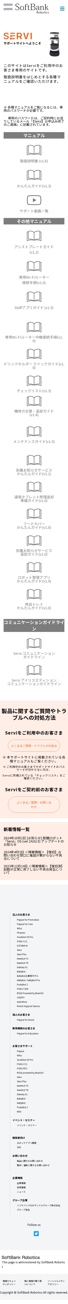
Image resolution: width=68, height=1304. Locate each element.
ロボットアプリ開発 (26, 1142)
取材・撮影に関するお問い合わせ (33, 1165)
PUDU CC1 (22, 941)
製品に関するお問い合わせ (30, 1160)
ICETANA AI (22, 945)
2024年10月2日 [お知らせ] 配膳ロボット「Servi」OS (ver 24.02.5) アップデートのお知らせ (34, 841)
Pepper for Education (27, 1033)
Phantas (21, 932)
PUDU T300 (22, 988)
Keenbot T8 (22, 962)
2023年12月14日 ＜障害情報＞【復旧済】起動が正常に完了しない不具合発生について (34, 869)
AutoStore (22, 1001)
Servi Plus (21, 954)
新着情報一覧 (17, 829)
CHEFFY (21, 997)
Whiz (19, 928)
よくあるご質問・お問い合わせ (34, 804)
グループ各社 (23, 1209)
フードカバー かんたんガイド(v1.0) (34, 525)
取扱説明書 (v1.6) (34, 160)
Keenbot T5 (22, 958)
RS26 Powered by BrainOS (30, 993)
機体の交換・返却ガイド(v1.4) (34, 412)
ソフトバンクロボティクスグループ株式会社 (38, 1205)
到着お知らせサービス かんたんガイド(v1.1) (34, 471)
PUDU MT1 (22, 1068)
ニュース (21, 1191)
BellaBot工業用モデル (27, 975)
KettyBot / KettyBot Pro (28, 980)
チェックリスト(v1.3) (34, 390)
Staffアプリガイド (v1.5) (34, 307)
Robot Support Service (28, 1006)
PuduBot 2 (22, 984)
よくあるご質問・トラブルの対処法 (34, 746)
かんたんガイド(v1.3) (34, 185)
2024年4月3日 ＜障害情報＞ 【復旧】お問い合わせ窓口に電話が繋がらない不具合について (33, 855)
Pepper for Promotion (28, 919)
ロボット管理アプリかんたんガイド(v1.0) (34, 579)
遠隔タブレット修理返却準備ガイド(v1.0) (34, 498)
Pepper (20, 1051)
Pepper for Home (25, 1019)
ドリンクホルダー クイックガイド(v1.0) (34, 365)
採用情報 (21, 1187)
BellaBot (21, 971)
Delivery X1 (22, 967)
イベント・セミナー (27, 1125)
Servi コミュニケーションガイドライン (34, 655)
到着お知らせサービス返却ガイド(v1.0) (34, 552)
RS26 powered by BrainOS (30, 1072)
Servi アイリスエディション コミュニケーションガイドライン (34, 681)
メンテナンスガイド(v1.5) (34, 441)
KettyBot (21, 1102)
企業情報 (21, 1182)
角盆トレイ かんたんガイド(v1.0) (34, 606)
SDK (19, 1147)
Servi (19, 949)
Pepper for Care (25, 923)
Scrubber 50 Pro (25, 936)
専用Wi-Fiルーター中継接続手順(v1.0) (34, 338)
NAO (19, 1111)
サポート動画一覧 (34, 210)
